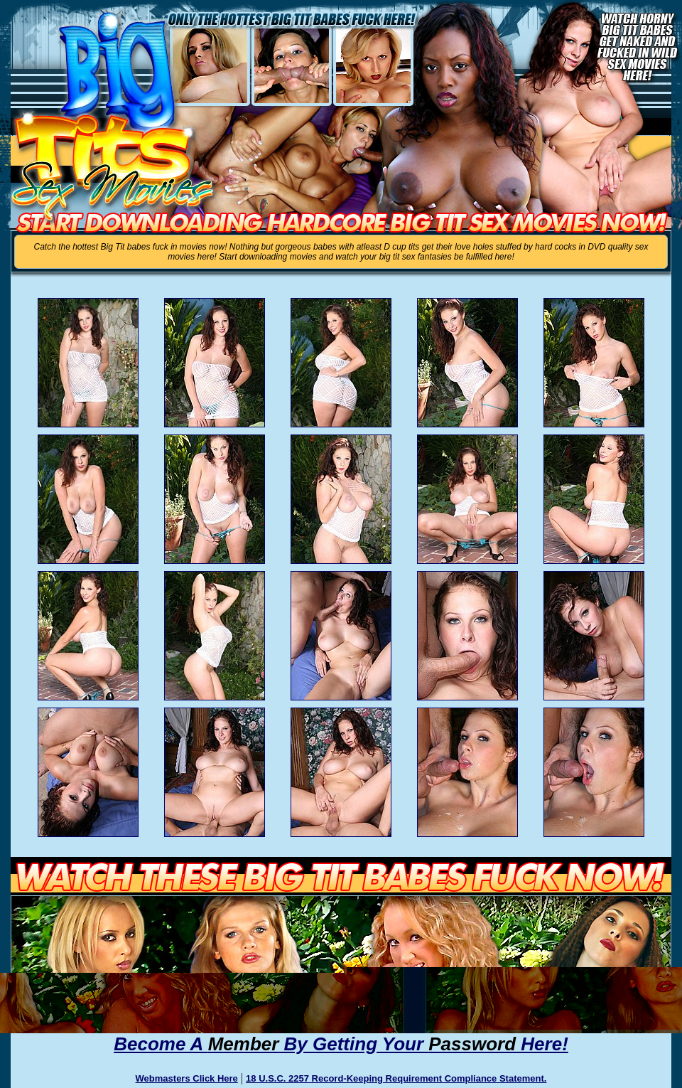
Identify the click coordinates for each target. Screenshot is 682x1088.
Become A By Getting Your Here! (341, 1044)
